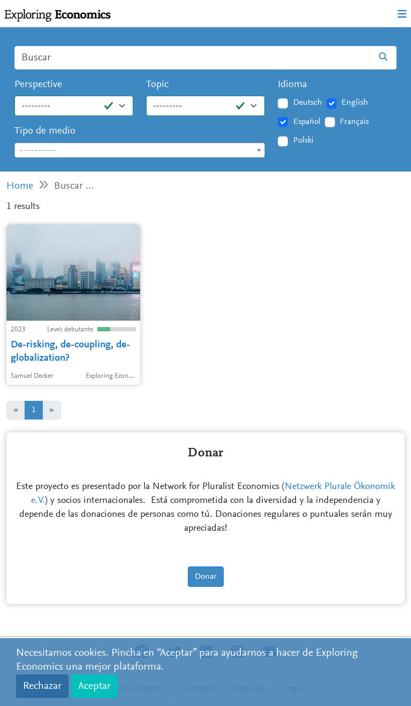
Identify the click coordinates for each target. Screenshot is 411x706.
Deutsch (307, 102)
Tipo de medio (44, 131)
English (354, 102)
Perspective (38, 85)
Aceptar (94, 686)
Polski (303, 140)
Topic (157, 85)
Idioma (292, 85)
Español (307, 122)
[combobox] (139, 150)
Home (19, 186)
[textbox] (139, 150)
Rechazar (42, 686)
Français (354, 122)
